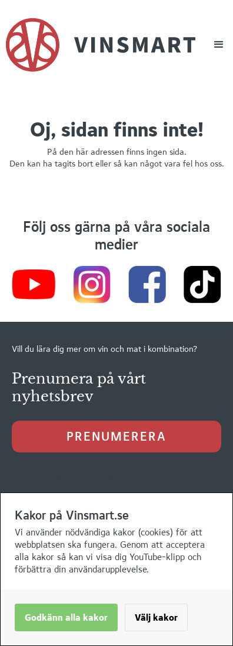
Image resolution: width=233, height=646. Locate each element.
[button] (219, 45)
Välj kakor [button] (156, 617)
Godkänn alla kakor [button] (66, 617)
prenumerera (116, 436)
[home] (100, 45)
